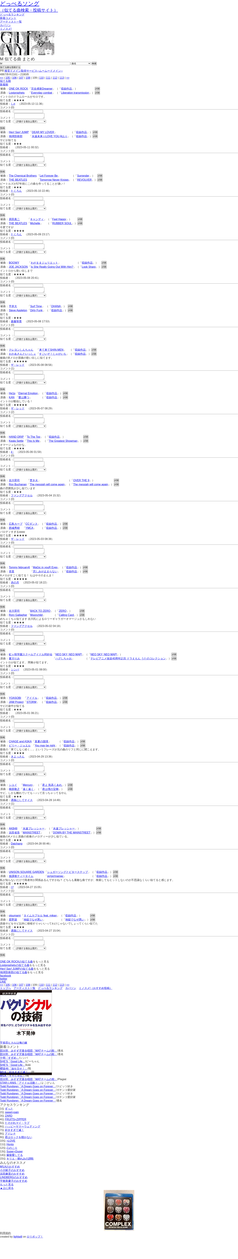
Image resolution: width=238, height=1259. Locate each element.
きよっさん (17, 771)
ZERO (62, 623)
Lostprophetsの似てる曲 (14, 985)
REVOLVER (84, 181)
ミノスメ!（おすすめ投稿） (95, 1008)
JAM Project (16, 716)
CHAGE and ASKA (20, 756)
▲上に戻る (7, 1208)
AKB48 (13, 845)
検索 (94, 63)
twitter (3, 999)
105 (7, 77)
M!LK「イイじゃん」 (12, 1096)
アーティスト (11, 21)
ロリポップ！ (35, 1257)
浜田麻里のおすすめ (12, 1194)
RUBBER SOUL (62, 226)
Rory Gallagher (18, 627)
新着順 (4, 84)
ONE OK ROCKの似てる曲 (16, 982)
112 (55, 77)
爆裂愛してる (14, 1175)
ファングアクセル (22, 504)
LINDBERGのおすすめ (14, 1197)
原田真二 (14, 222)
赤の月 (15, 593)
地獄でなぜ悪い (33, 939)
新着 (8, 18)
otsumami (15, 934)
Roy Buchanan (18, 493)
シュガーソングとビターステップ (67, 890)
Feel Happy (59, 222)
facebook (5, 996)
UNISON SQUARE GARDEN (26, 890)
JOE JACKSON (18, 270)
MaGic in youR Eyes (45, 578)
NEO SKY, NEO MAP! (68, 667)
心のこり (11, 1168)
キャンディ (37, 222)
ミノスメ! (6, 28)
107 (21, 77)
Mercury (28, 801)
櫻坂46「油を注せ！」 (14, 1088)
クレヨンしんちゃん (21, 355)
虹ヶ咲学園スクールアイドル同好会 (30, 667)
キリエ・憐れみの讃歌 (20, 1179)
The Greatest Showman (63, 449)
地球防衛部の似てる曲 (13, 992)
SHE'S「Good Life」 (12, 1081)
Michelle (35, 226)
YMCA (29, 538)
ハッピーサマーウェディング (22, 1146)
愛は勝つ (23, 404)
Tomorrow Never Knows (54, 181)
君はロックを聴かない (18, 1157)
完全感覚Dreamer (42, 88)
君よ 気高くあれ (52, 801)
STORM (31, 716)
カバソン (5, 25)
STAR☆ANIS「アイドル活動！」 (20, 1103)
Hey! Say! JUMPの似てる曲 (16, 989)
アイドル (32, 712)
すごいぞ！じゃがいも (52, 360)
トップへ (5, 1008)
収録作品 (66, 88)
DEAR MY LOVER (43, 133)
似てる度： (7, 122)
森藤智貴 (16, 326)
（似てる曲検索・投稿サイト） (29, 10)
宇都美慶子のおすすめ (13, 1201)
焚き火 (34, 489)
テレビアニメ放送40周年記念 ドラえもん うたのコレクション (128, 671)
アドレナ (10, 1154)
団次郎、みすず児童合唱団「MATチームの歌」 (28, 1071)
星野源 (13, 939)
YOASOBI (15, 712)
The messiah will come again (47, 493)
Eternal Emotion (28, 400)
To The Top (33, 445)
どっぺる (12, 14)
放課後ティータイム (21, 894)
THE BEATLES (18, 181)
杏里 (11, 582)
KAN (11, 404)
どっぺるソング (19, 4)
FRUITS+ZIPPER (15, 1139)
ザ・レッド (17, 371)
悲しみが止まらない (45, 582)
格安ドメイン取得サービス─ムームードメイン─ (34, 70)
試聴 (97, 88)
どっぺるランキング (50, 1008)
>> (67, 77)
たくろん (16, 192)
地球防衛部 (15, 137)
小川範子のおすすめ (12, 1190)
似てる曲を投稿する (10, 67)
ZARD (8, 1136)
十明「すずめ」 (9, 1078)
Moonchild (36, 627)
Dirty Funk (36, 315)
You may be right (45, 760)
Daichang (16, 861)
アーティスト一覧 (24, 1008)
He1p (12, 400)
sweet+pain (12, 1132)
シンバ (15, 682)
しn (13, 103)
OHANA (56, 311)
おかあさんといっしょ (22, 360)
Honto (10, 1164)
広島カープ (15, 534)
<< (1, 77)
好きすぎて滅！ (14, 1150)
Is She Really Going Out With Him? (52, 270)
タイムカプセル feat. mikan (40, 934)
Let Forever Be (49, 177)
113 (62, 77)
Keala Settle (16, 449)
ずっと (9, 1129)
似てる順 (5, 81)
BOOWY (14, 266)
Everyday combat (41, 92)
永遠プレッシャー (34, 845)
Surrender (83, 177)
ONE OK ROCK (18, 88)
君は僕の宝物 (50, 805)
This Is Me (33, 449)
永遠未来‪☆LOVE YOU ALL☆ (49, 137)
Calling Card (66, 627)
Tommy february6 (19, 578)
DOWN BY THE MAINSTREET (71, 849)
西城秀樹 (14, 538)
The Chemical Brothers (23, 177)
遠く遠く (28, 805)
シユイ (13, 801)
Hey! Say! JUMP (19, 133)
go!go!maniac (55, 894)
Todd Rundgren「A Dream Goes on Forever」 (28, 1106)
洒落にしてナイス (22, 816)
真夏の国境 (41, 756)
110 (41, 77)
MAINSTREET (31, 849)
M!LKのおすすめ (10, 1187)
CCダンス (32, 534)
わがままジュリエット (44, 266)
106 (14, 77)
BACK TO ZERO (40, 623)
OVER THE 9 (81, 489)
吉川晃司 (14, 489)
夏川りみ (14, 671)
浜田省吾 (14, 849)
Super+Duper (14, 1171)
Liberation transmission (75, 92)
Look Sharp (89, 270)
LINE (3, 1002)
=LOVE (10, 1161)
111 (48, 77)
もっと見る (7, 1204)
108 (28, 77)
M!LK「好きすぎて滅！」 (15, 1092)
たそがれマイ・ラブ (17, 1143)
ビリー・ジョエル (20, 760)
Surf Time (36, 311)
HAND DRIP (16, 445)
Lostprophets (17, 92)
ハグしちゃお (63, 671)
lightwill (17, 1257)
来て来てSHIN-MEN (51, 355)
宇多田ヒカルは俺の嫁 (13, 1063)
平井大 (13, 311)
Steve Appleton (18, 315)
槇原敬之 (14, 805)
